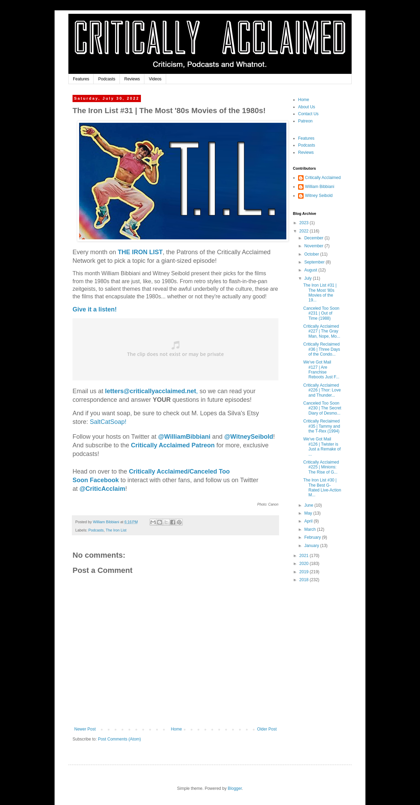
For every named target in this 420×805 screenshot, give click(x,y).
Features (81, 79)
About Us (306, 107)
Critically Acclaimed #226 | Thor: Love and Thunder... (322, 390)
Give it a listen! (95, 309)
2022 (304, 231)
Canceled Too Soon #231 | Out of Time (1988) (321, 313)
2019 (304, 571)
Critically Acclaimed (323, 177)
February (313, 537)
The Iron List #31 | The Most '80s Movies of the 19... (320, 292)
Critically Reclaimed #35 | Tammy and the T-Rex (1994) (321, 426)
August (311, 270)
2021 (304, 555)
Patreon (305, 121)
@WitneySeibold (248, 436)
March (310, 529)
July (308, 278)
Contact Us (308, 113)
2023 (304, 222)
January (312, 545)
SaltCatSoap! (108, 421)
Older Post (267, 729)
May (308, 513)
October (312, 254)
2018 (304, 579)
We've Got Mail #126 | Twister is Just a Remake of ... (322, 446)
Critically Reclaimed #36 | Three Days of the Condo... (321, 349)
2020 (304, 563)
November (314, 246)
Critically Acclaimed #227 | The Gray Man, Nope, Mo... (321, 331)
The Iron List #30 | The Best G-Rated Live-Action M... (322, 487)
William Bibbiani (319, 186)
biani (184, 436)
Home (176, 729)
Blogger (235, 788)
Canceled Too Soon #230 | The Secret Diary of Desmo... (322, 408)
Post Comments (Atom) (119, 739)
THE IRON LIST (140, 252)
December (314, 238)
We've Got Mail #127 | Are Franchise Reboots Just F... (321, 369)
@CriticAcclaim (102, 488)
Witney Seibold (319, 195)
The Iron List (116, 530)
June (309, 505)
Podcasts (106, 79)
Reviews (132, 79)
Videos (155, 79)
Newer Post (85, 729)
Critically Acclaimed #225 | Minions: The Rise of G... (321, 467)
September (315, 262)
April (309, 521)
